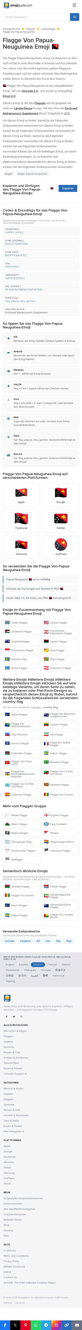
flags (69, 941)
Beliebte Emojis (13, 1219)
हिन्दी (45, 975)
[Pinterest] (21, 1017)
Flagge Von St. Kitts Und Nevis (58, 773)
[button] (41, 231)
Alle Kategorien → (14, 1131)
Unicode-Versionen (15, 1214)
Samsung (9, 1172)
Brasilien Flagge (56, 762)
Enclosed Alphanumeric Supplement (26, 312)
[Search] (74, 17)
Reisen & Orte (12, 1052)
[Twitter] (14, 1017)
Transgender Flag (18, 841)
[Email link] (77, 1325)
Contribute (10, 1250)
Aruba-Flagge (16, 668)
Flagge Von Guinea (58, 794)
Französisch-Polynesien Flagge (58, 632)
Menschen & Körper (15, 1031)
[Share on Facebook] (5, 1325)
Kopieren (68, 188)
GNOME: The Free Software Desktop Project (30, 1282)
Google (8, 1151)
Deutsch (38, 964)
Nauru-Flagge (16, 714)
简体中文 (60, 970)
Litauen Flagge (56, 724)
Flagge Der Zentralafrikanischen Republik (20, 774)
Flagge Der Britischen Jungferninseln (59, 715)
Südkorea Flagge (18, 794)
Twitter (7, 1167)
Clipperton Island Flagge (57, 744)
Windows (9, 1162)
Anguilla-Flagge (17, 641)
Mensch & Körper (14, 1088)
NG (38, 941)
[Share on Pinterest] (25, 1325)
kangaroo (25, 941)
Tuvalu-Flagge (16, 622)
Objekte (8, 1041)
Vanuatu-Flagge (17, 886)
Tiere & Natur (11, 1063)
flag (58, 941)
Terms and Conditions (16, 1255)
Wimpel (51, 833)
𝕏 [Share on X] (15, 1325)
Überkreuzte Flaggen (20, 850)
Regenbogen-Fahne (59, 841)
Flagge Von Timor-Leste (18, 763)
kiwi (48, 941)
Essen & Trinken (13, 1068)
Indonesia (58, 975)
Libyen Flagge (55, 641)
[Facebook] (7, 1017)
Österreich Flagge (57, 668)
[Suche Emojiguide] (36, 17)
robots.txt (19, 1302)
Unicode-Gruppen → (15, 1073)
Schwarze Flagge (57, 850)
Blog (6, 1225)
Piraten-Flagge (16, 833)
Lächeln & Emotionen (16, 1115)
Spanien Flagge (56, 784)
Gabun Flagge (55, 753)
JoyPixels (9, 1178)
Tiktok (7, 1183)
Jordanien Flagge (18, 631)
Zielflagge (14, 859)
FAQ (6, 1235)
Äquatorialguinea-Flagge (57, 896)
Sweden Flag (16, 659)
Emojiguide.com (11, 28)
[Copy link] (66, 1325)
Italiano (66, 964)
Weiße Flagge (16, 815)
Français (52, 964)
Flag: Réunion (16, 734)
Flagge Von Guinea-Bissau (59, 916)
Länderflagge (48, 28)
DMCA (7, 1272)
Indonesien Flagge (19, 650)
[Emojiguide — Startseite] (7, 998)
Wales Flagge (16, 824)
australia (10, 941)
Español (23, 964)
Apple (7, 1146)
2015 (67, 113)
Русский (46, 970)
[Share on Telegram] (46, 1325)
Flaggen (30, 28)
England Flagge (56, 815)
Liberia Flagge (55, 622)
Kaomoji (8, 1230)
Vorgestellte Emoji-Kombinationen (23, 1198)
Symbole (9, 1047)
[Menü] (74, 5)
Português (30, 970)
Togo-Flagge (54, 659)
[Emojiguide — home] (18, 5)
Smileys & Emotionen (16, 1057)
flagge (8, 173)
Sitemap (8, 1302)
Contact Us (10, 1277)
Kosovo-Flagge (17, 743)
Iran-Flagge (53, 734)
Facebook (10, 1156)
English (10, 964)
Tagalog (10, 981)
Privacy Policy (11, 1261)
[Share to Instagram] (56, 1325)
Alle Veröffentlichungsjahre (19, 1209)
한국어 (22, 975)
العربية (34, 975)
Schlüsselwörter (13, 1203)
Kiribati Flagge (55, 886)
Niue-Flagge (54, 650)
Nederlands (12, 970)
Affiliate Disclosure (14, 1266)
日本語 (10, 975)
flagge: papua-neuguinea (32, 173)
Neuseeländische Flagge (57, 906)
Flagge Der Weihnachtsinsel (17, 725)
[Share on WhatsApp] (36, 1325)
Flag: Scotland (55, 824)
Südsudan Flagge (18, 753)
